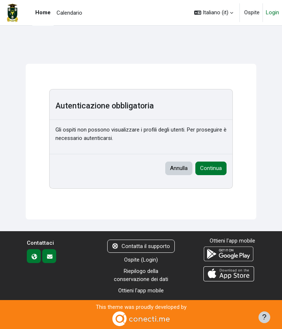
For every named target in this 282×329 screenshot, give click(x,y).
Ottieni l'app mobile (141, 290)
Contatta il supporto (141, 246)
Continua (211, 168)
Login (272, 12)
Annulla (179, 168)
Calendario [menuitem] (69, 13)
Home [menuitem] (43, 12)
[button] (213, 12)
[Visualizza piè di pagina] (264, 317)
